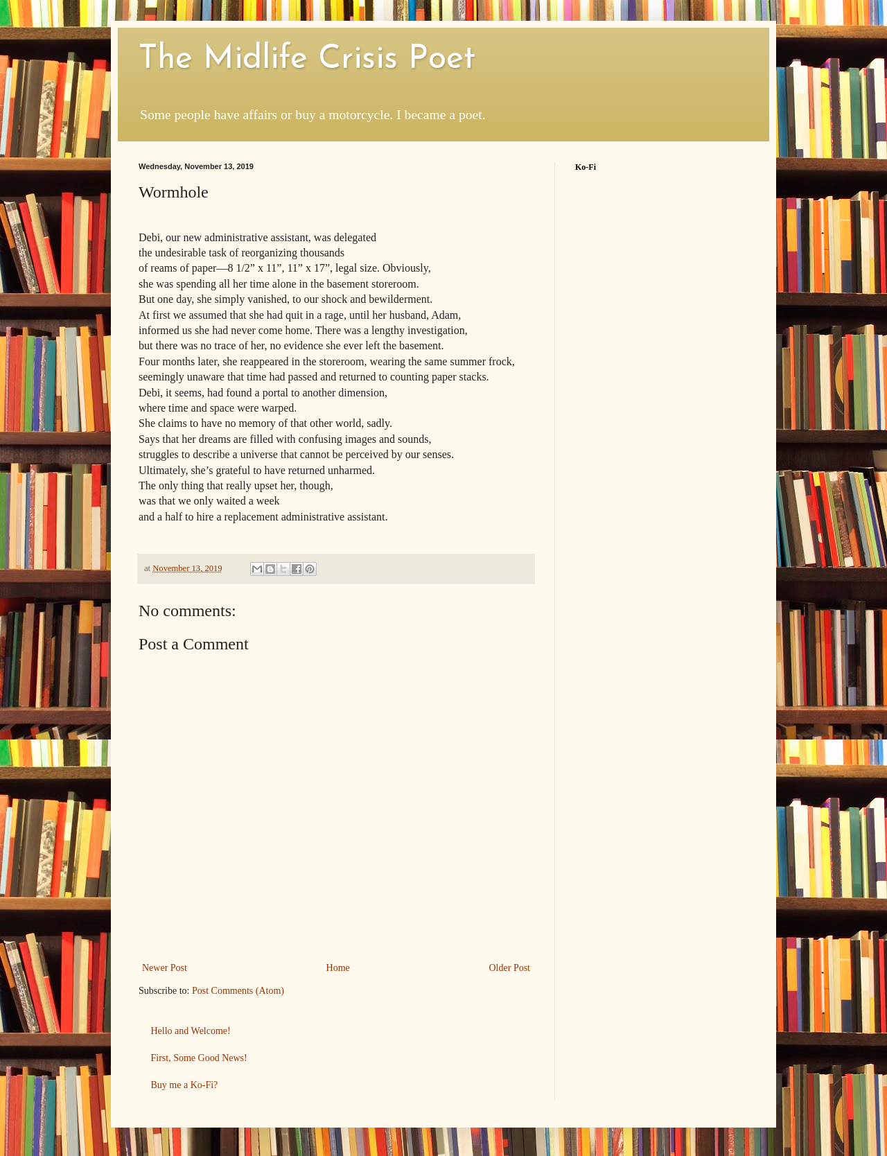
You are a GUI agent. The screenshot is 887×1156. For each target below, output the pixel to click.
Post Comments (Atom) (238, 991)
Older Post (510, 968)
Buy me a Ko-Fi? (184, 1085)
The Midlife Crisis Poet (307, 59)
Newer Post (164, 968)
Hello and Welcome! (191, 1031)
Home (338, 968)
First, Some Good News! (199, 1058)
